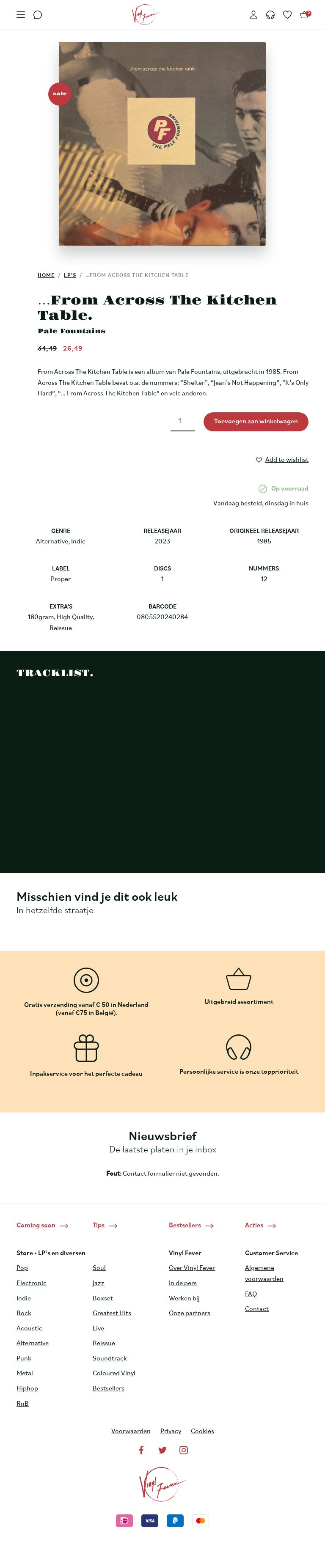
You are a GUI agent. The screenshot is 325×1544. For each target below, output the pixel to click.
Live (98, 1328)
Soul (99, 1268)
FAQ (251, 1294)
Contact (257, 1309)
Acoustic (29, 1328)
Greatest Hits (112, 1313)
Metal (25, 1373)
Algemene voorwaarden (264, 1274)
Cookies (202, 1431)
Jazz (99, 1283)
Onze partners (189, 1313)
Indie (24, 1298)
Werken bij (184, 1298)
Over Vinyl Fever (192, 1268)
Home (46, 275)
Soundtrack (110, 1358)
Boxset (103, 1298)
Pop (22, 1268)
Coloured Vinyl (114, 1373)
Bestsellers (108, 1388)
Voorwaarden (131, 1431)
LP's (70, 275)
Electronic (32, 1283)
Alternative (33, 1343)
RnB (23, 1404)
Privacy (170, 1431)
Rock (24, 1313)
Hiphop (27, 1388)
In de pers (183, 1283)
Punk (24, 1358)
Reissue (104, 1343)
